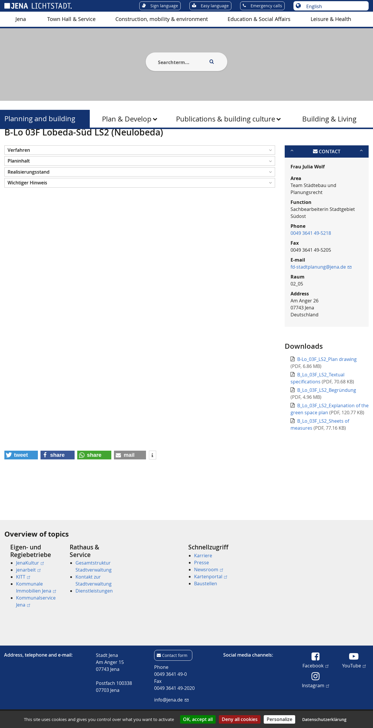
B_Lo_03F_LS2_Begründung (326, 418)
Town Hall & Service (71, 19)
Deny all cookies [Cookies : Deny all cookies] (240, 719)
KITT (23, 577)
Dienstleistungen (94, 591)
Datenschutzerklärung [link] (324, 719)
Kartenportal (210, 576)
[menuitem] (20, 19)
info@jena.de (171, 700)
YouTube (354, 665)
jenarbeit (28, 570)
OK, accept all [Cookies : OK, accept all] (198, 719)
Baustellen (205, 583)
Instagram (315, 685)
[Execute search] (211, 62)
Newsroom (208, 569)
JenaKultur (30, 563)
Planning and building (39, 118)
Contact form (174, 655)
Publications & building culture (225, 119)
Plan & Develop (127, 119)
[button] (140, 178)
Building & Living (329, 119)
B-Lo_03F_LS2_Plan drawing (327, 388)
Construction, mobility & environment (161, 19)
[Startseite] (11, 143)
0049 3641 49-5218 (311, 261)
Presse (201, 562)
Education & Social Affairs (259, 19)
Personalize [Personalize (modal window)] (279, 719)
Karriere (203, 555)
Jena (20, 19)
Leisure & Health (331, 19)
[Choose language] (334, 6)
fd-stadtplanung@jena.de (321, 295)
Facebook (315, 665)
